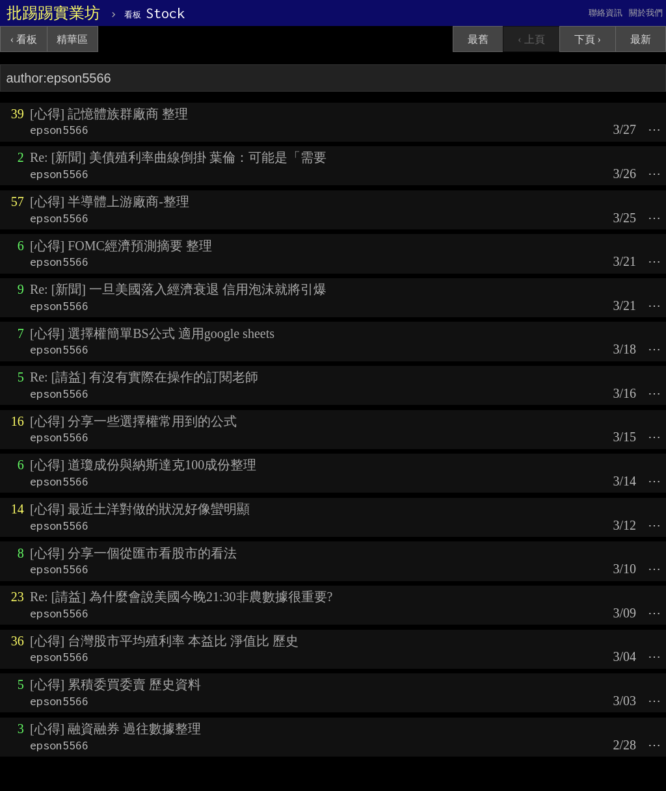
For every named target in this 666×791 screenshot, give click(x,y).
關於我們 (646, 12)
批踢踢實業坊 (53, 13)
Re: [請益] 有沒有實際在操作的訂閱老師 (144, 377)
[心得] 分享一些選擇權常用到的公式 (133, 421)
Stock (154, 13)
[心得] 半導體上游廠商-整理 (109, 201)
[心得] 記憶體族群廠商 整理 (109, 114)
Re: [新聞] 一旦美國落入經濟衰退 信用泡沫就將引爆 (178, 289)
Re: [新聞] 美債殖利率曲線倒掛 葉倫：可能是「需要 (178, 157)
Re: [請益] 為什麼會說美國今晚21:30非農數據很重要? (181, 597)
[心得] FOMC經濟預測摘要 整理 (121, 246)
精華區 (72, 39)
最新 (640, 39)
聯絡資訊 (605, 12)
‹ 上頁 (531, 39)
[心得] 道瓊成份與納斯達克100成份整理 (143, 465)
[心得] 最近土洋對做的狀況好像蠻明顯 (140, 509)
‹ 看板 (23, 39)
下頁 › (587, 39)
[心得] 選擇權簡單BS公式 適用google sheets (152, 333)
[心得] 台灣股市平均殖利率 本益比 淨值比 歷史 (164, 641)
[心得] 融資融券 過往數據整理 (115, 728)
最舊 (478, 39)
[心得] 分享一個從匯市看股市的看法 (133, 553)
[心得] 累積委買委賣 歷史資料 (115, 684)
